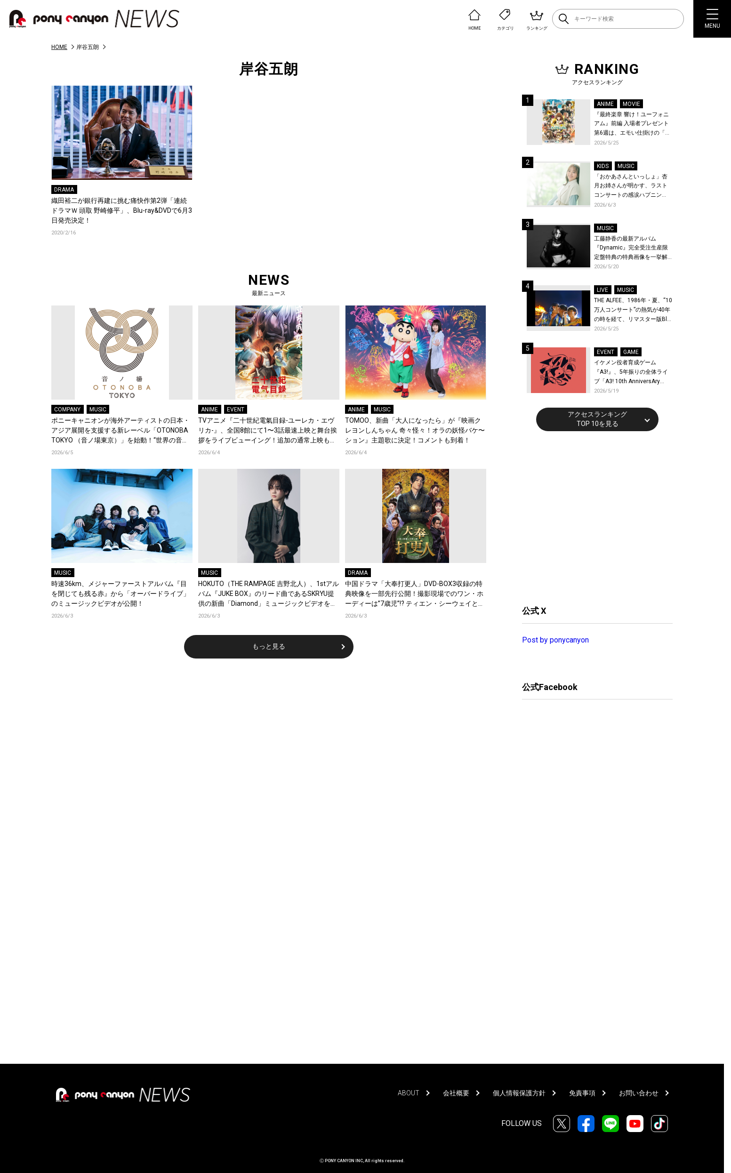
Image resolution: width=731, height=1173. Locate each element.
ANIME (209, 409)
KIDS (603, 166)
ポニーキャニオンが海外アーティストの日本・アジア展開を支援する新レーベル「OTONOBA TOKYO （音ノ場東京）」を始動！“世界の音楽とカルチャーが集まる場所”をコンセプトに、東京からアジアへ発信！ (121, 431)
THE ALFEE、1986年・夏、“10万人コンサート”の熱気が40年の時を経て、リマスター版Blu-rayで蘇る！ (633, 310)
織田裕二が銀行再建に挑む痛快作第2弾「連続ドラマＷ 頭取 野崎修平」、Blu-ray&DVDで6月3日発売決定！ (121, 210)
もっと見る (268, 646)
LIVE (602, 290)
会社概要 (456, 1093)
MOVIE (631, 104)
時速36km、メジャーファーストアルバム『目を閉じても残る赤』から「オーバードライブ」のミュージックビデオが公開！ (120, 593)
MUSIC (97, 409)
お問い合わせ (639, 1093)
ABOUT (408, 1093)
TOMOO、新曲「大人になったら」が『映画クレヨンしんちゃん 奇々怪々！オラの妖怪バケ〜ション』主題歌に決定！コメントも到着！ (415, 430)
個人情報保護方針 (519, 1093)
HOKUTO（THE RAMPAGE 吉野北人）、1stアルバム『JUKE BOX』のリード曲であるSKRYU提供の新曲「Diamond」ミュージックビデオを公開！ (268, 594)
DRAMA (64, 189)
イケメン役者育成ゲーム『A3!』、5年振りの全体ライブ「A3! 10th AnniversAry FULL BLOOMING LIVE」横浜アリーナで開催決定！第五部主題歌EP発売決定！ (633, 372)
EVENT (235, 409)
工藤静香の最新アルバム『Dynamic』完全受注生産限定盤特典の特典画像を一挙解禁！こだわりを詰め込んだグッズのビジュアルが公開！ (631, 248)
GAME (631, 352)
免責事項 (582, 1093)
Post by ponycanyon (555, 639)
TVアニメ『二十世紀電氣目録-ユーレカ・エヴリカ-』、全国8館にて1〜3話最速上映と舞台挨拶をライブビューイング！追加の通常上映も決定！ (267, 431)
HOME (59, 47)
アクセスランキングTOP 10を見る (597, 418)
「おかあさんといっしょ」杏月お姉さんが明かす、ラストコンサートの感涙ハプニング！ (630, 186)
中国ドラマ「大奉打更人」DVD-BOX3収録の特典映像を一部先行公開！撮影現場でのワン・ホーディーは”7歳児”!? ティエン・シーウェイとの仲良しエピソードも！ (415, 594)
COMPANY (67, 409)
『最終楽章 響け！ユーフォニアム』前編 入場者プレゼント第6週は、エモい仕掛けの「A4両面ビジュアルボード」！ (633, 124)
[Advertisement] (592, 517)
